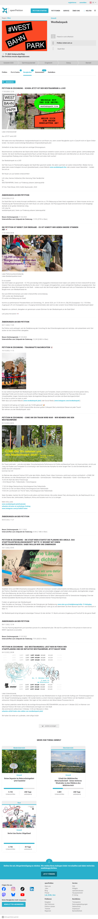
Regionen (48, 911)
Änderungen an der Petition (15, 195)
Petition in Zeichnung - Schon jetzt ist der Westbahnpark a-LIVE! (34, 88)
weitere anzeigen (49, 726)
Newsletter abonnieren (13, 904)
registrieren (72, 2)
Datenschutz (76, 906)
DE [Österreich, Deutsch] (92, 2)
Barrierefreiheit (77, 911)
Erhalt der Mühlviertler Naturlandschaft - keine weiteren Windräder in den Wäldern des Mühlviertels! (68, 781)
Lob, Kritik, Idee (50, 895)
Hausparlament (77, 893)
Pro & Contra (15, 71)
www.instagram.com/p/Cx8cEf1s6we (14, 508)
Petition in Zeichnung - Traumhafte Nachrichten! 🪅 (27, 347)
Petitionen (55, 11)
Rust (19, 803)
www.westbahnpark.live (58, 167)
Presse (47, 893)
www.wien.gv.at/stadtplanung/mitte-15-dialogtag (74, 604)
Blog (46, 891)
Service (66, 11)
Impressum (76, 909)
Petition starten (40, 11)
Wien (9, 18)
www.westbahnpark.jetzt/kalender (14, 504)
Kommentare (39, 71)
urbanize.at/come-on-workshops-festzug (16, 506)
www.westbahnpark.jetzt (32, 401)
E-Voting (75, 895)
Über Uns (76, 11)
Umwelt (53, 18)
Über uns (48, 886)
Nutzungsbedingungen (80, 904)
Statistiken (51, 72)
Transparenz (76, 902)
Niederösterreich (19, 748)
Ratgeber (48, 902)
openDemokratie (77, 891)
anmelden (83, 2)
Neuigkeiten (27, 71)
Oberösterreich (68, 748)
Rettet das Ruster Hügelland (19, 833)
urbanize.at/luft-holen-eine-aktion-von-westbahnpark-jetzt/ (22, 711)
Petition (4, 72)
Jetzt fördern (49, 874)
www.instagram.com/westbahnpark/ (67, 401)
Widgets (75, 888)
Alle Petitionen (49, 904)
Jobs (46, 888)
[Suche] (95, 10)
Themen (47, 909)
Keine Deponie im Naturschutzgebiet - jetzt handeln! (19, 779)
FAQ (73, 886)
